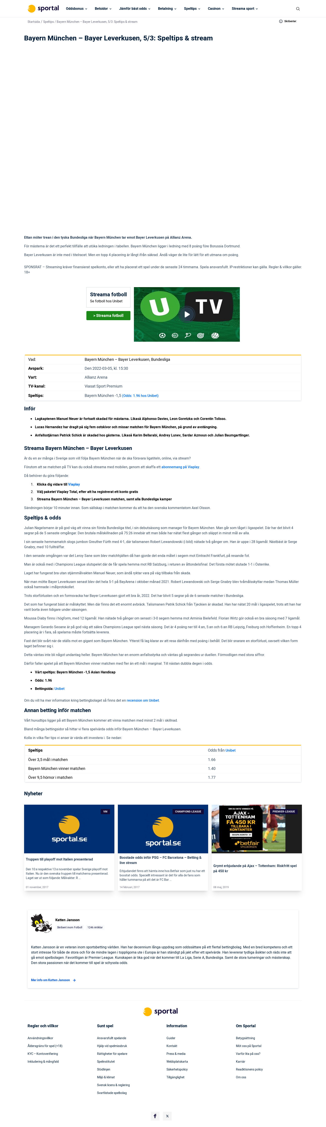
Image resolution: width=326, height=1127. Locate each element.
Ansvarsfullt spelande (111, 1038)
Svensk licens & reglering (113, 1085)
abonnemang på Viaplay (180, 467)
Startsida (34, 22)
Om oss (241, 1077)
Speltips (190, 8)
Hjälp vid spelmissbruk (112, 1046)
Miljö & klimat (106, 1077)
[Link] (69, 829)
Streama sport (243, 8)
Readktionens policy (249, 1069)
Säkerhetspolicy (177, 1069)
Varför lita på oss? (248, 1054)
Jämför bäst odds (133, 8)
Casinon (214, 8)
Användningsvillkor (40, 1038)
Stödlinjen (103, 1069)
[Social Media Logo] (155, 1116)
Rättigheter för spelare (112, 1054)
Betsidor (101, 8)
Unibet (59, 688)
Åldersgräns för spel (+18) (45, 1046)
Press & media (176, 1054)
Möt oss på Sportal (248, 1046)
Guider (170, 1038)
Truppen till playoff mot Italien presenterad (59, 859)
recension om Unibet (143, 700)
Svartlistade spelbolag (112, 1093)
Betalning (165, 8)
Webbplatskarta (177, 1062)
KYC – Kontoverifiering (43, 1054)
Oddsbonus (75, 8)
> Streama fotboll (108, 316)
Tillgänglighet (175, 1077)
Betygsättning (245, 1038)
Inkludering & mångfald (43, 1062)
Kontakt (171, 1046)
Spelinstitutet (106, 1062)
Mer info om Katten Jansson (54, 980)
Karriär (240, 1062)
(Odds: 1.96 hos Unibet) (140, 395)
